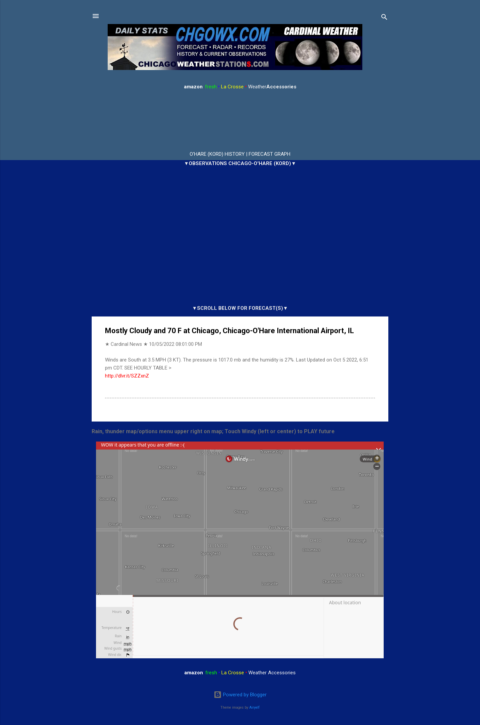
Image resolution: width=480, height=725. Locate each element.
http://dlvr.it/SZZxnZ (127, 376)
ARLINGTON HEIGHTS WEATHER (240, 121)
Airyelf (254, 707)
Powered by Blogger (240, 695)
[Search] (384, 18)
